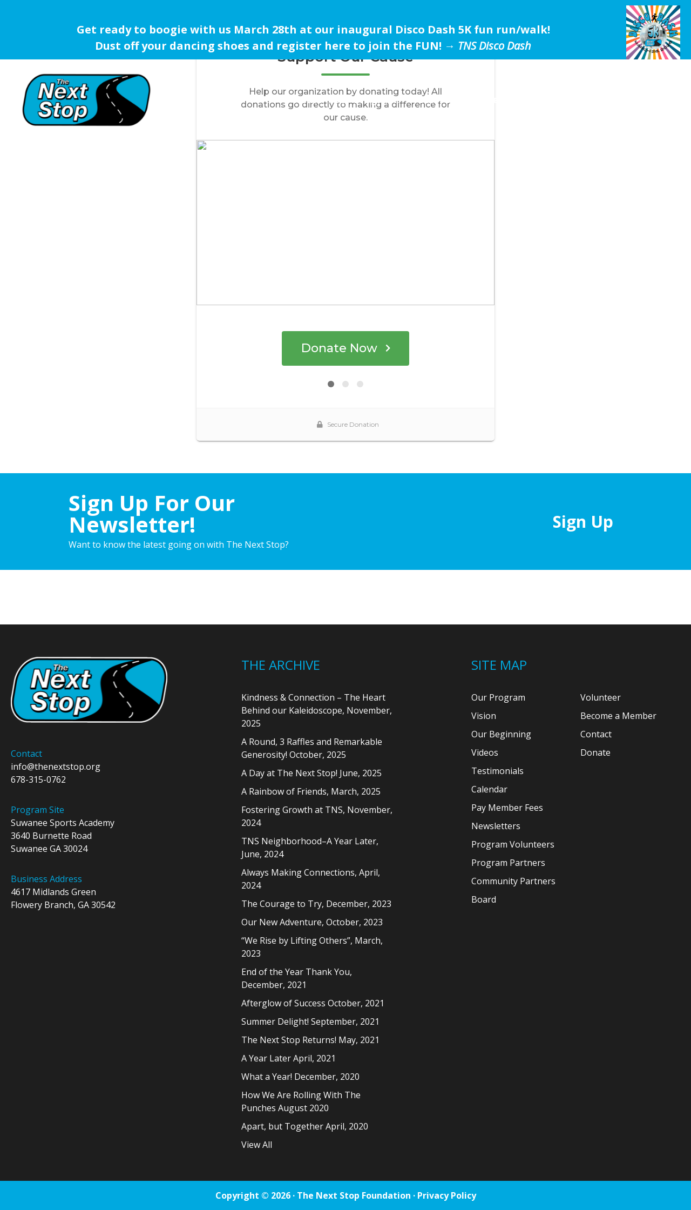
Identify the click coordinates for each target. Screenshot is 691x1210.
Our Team (441, 99)
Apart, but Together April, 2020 (304, 1126)
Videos (484, 752)
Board (483, 899)
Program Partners (508, 863)
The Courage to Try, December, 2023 (316, 904)
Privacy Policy (446, 1195)
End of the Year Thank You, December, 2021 (296, 978)
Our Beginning (501, 734)
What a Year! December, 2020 (300, 1077)
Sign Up (583, 521)
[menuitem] (307, 99)
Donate (586, 99)
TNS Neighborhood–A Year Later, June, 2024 (309, 847)
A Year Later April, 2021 (288, 1058)
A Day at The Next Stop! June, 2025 (311, 773)
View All (256, 1145)
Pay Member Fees (507, 808)
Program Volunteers (512, 844)
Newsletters (495, 826)
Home (307, 99)
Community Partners (513, 881)
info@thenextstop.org (55, 766)
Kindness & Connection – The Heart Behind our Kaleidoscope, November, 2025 (316, 710)
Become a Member (618, 716)
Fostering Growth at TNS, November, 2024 (316, 816)
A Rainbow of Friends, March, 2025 (311, 791)
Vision (483, 716)
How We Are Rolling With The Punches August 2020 (301, 1101)
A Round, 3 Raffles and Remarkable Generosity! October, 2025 (311, 748)
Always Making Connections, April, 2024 (310, 878)
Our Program (365, 99)
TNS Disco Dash (494, 45)
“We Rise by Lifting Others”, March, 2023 (312, 947)
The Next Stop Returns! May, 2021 (310, 1040)
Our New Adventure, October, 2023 (312, 922)
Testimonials (497, 771)
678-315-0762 (38, 779)
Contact (596, 734)
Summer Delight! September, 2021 (310, 1021)
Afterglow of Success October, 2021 (312, 1003)
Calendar (489, 789)
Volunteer (600, 697)
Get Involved (516, 99)
